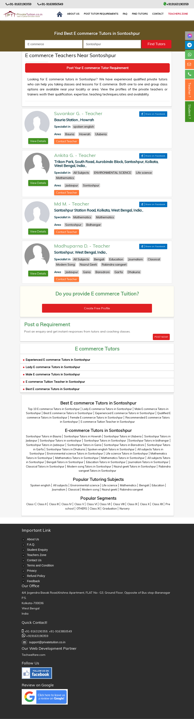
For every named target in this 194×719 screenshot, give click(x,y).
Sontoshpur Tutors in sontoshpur (60, 440)
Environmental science (85, 485)
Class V (79, 504)
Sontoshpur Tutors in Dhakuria (65, 449)
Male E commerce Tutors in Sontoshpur (51, 374)
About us (73, 13)
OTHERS (82, 508)
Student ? (190, 111)
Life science (109, 485)
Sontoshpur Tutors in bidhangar (149, 440)
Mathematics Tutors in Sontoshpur (77, 458)
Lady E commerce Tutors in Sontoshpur (51, 367)
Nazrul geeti (109, 489)
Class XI (95, 508)
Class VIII (119, 504)
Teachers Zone (178, 13)
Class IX (132, 504)
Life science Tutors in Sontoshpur (127, 453)
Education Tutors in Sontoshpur (106, 462)
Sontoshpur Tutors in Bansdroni (124, 445)
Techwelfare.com (33, 655)
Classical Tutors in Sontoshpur (45, 466)
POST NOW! (161, 336)
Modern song (90, 489)
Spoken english (40, 485)
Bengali (144, 485)
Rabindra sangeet (131, 489)
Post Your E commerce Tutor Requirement (97, 68)
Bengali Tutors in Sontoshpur (65, 462)
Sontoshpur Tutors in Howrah (82, 436)
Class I (30, 504)
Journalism (58, 489)
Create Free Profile (97, 308)
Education (158, 485)
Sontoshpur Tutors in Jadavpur (45, 445)
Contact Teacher (66, 141)
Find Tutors (140, 13)
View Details (38, 141)
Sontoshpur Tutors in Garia (84, 445)
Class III (54, 504)
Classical (73, 489)
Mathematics (128, 485)
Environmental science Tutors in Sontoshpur (75, 453)
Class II (41, 504)
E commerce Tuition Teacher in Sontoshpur (54, 382)
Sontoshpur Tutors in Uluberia (123, 436)
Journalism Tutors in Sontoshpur (148, 462)
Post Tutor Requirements (101, 13)
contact (157, 13)
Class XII (157, 504)
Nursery (125, 508)
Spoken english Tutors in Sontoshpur (111, 449)
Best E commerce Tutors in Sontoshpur (51, 389)
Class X (144, 504)
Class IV (66, 504)
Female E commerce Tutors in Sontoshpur (96, 417)
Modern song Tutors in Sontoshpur (89, 466)
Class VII (105, 504)
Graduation (109, 508)
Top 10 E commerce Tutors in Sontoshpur (54, 409)
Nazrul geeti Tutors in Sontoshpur (135, 466)
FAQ (125, 13)
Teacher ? (190, 89)
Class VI (92, 504)
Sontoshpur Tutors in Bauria (43, 436)
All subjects (60, 485)
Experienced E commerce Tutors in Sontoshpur (56, 360)
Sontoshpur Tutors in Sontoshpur (105, 440)
